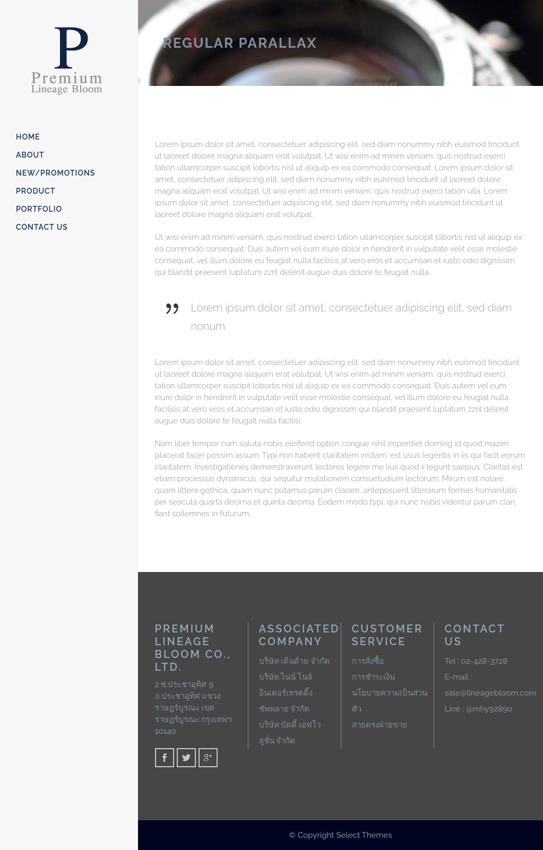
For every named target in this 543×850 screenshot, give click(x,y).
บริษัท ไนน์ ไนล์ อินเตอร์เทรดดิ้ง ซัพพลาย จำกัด (286, 693)
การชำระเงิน (373, 677)
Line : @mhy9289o (479, 709)
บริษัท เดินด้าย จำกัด (294, 661)
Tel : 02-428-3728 (476, 661)
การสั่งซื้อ (368, 661)
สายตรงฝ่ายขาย (379, 725)
